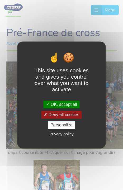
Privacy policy (61, 134)
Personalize (61, 125)
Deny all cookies (61, 114)
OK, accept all (61, 104)
